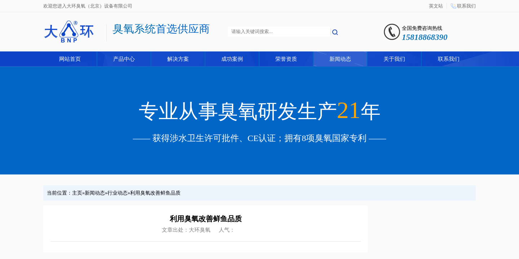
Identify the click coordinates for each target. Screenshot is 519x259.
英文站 (436, 6)
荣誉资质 (286, 59)
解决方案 (178, 59)
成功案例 (232, 59)
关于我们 (394, 59)
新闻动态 (340, 59)
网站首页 (70, 59)
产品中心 (124, 59)
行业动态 (117, 193)
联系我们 (466, 6)
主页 (77, 193)
